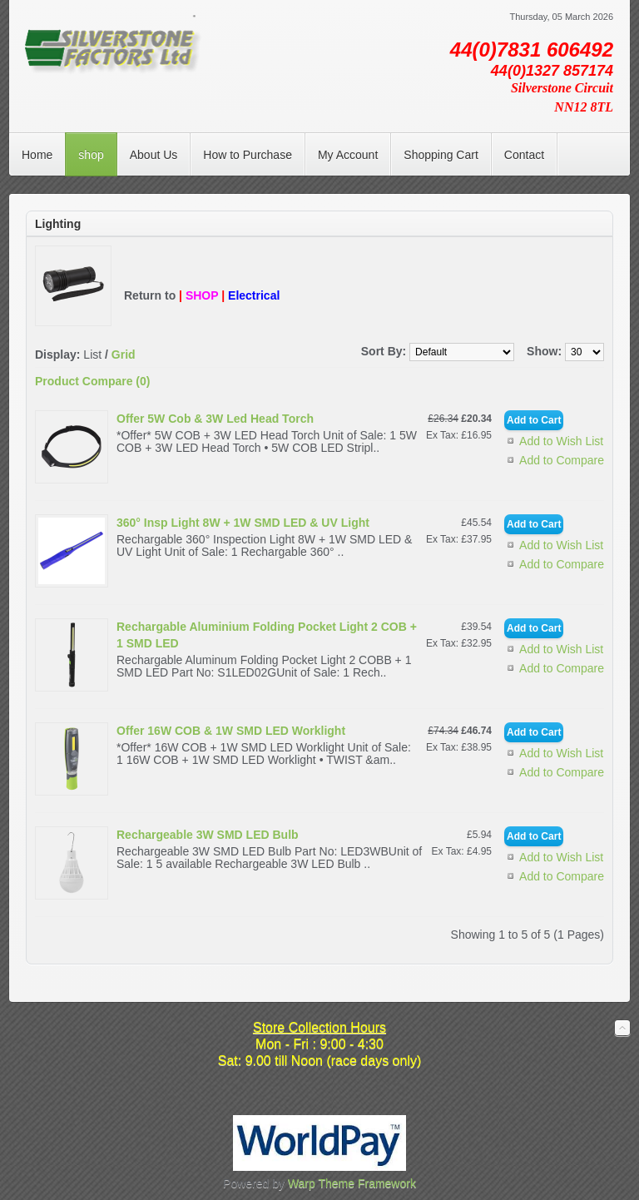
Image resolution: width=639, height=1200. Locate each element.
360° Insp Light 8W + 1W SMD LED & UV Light (242, 522)
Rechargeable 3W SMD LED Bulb (207, 834)
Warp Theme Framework (352, 1183)
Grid (123, 354)
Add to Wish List (561, 441)
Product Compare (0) (92, 381)
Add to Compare (561, 460)
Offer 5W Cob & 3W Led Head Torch (215, 418)
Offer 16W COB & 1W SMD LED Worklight (230, 730)
